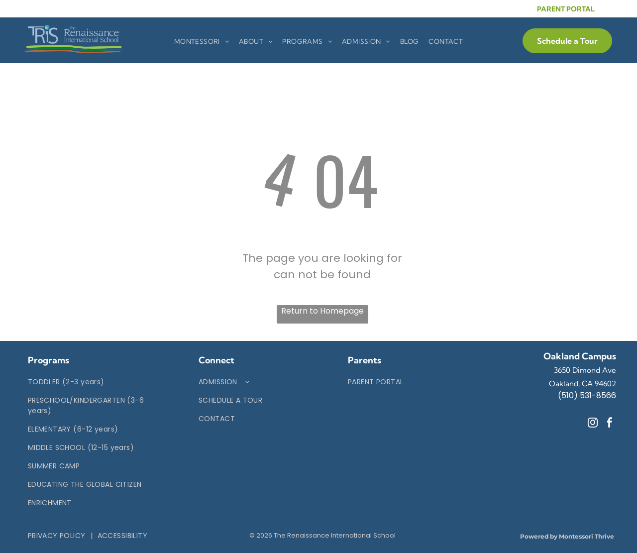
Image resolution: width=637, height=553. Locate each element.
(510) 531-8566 (587, 395)
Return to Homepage (322, 311)
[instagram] (592, 424)
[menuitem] (201, 42)
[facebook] (609, 424)
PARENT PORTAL (566, 8)
